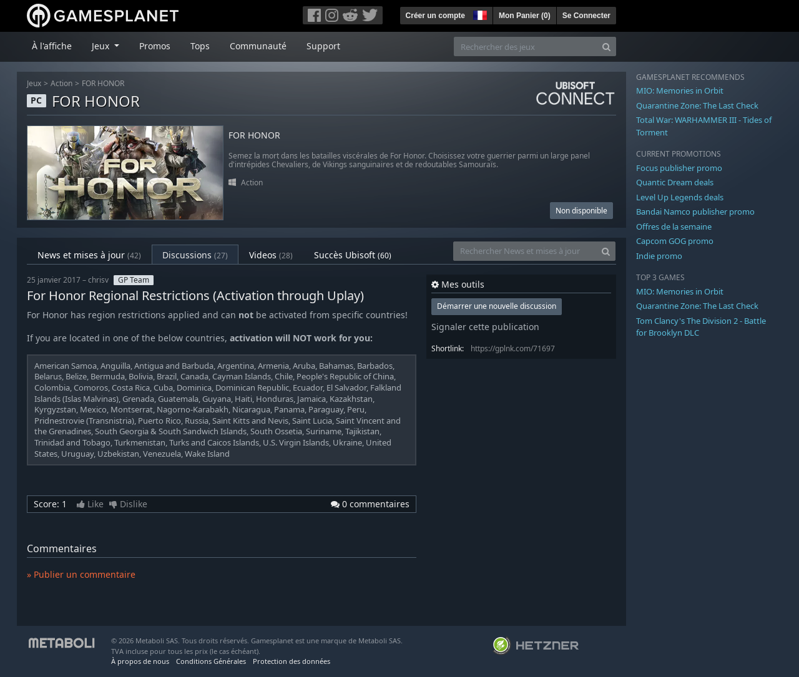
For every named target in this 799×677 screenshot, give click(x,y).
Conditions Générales (211, 661)
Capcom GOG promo (674, 240)
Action (61, 83)
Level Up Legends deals (679, 197)
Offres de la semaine (674, 226)
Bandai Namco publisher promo (695, 211)
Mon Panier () (525, 15)
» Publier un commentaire (81, 574)
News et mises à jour (89, 255)
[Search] (606, 46)
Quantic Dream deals (674, 182)
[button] (479, 13)
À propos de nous (140, 661)
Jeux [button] (102, 46)
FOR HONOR (103, 83)
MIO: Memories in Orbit (679, 90)
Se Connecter (586, 15)
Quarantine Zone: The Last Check (697, 105)
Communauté (258, 46)
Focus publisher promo (679, 167)
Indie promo (659, 255)
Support (323, 46)
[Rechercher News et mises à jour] (525, 251)
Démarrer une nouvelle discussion (496, 306)
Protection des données (291, 661)
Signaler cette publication (485, 327)
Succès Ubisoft (352, 255)
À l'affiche (52, 46)
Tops (200, 46)
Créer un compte (435, 15)
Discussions (195, 255)
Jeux (34, 83)
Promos (154, 46)
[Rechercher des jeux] (525, 46)
